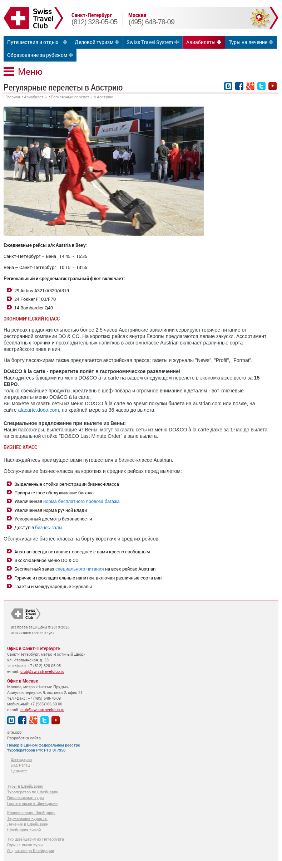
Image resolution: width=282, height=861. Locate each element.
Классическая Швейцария (31, 812)
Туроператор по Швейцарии (32, 791)
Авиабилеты (201, 42)
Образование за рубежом (37, 55)
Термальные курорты (27, 818)
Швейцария (21, 759)
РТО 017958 (54, 750)
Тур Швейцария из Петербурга (35, 839)
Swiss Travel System (150, 42)
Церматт (19, 770)
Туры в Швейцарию (25, 786)
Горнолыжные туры (25, 797)
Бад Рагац (20, 765)
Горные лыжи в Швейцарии (32, 803)
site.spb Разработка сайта (24, 734)
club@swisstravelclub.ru (42, 671)
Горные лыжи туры (25, 844)
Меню (30, 71)
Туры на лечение (248, 42)
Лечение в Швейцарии (27, 824)
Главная (12, 96)
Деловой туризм (94, 42)
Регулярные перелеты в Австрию (82, 96)
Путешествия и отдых (32, 42)
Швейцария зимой (24, 829)
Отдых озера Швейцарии (30, 850)
